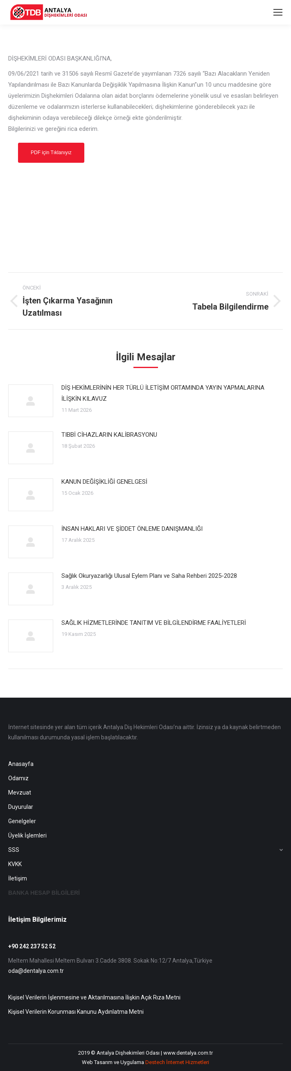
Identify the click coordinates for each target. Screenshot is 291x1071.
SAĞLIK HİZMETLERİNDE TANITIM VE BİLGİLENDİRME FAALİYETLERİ (153, 622)
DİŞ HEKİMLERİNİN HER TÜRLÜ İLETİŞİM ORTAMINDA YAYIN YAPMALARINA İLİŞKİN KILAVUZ (162, 393)
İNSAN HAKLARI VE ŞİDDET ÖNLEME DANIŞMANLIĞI (132, 528)
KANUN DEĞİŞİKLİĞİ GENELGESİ (104, 481)
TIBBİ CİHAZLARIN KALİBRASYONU (109, 434)
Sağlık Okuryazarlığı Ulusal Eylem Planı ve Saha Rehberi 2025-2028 (149, 575)
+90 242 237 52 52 (32, 946)
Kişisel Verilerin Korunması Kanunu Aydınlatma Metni (76, 1011)
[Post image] (30, 400)
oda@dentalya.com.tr (36, 971)
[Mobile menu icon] (278, 12)
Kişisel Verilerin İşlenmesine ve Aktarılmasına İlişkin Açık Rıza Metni (94, 997)
